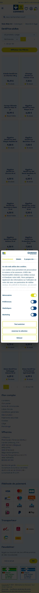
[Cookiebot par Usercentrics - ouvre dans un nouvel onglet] (28, 253)
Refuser (19, 338)
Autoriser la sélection (19, 331)
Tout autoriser (19, 324)
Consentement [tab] (7, 259)
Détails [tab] (18, 259)
